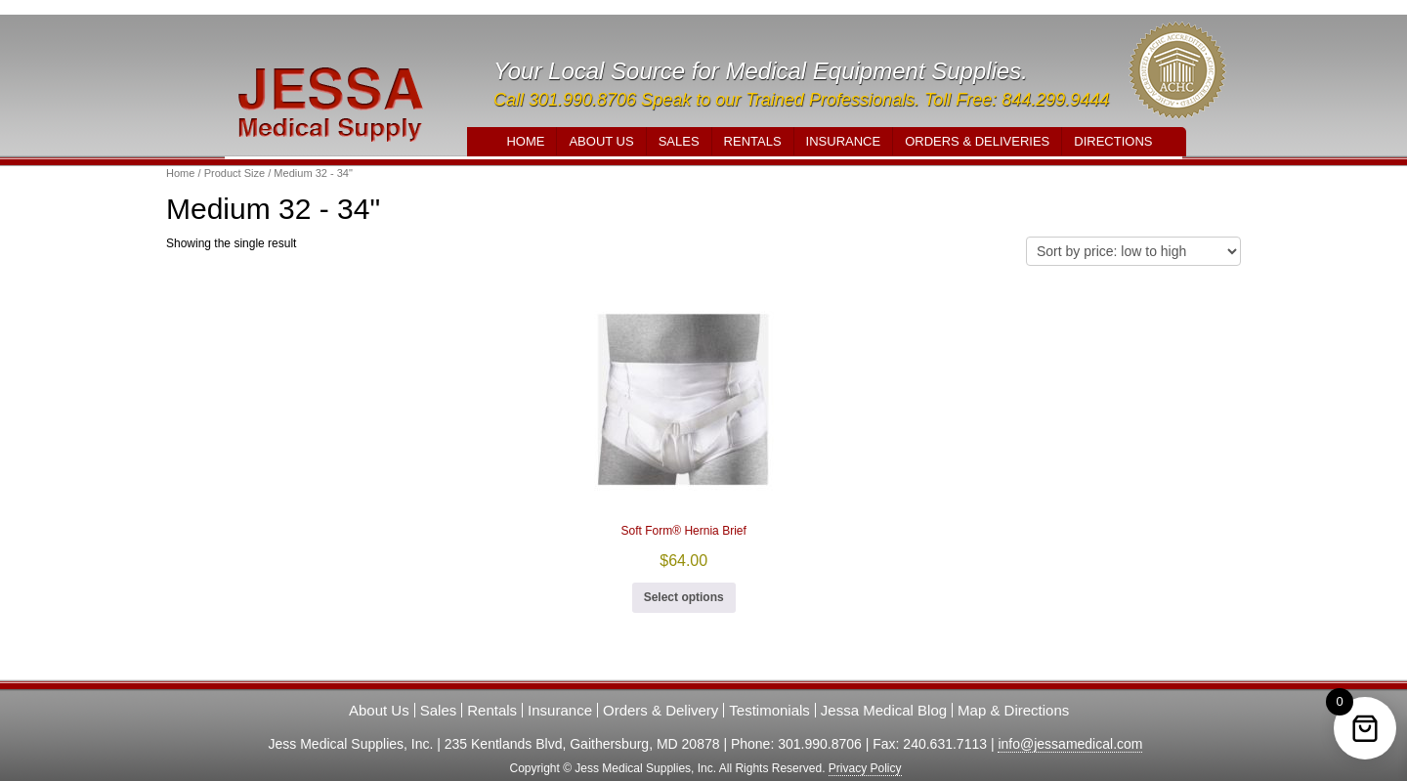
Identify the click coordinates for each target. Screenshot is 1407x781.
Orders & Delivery (660, 710)
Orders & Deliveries (977, 141)
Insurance (843, 141)
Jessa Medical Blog (884, 710)
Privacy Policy (865, 768)
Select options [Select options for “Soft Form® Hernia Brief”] (684, 597)
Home (525, 141)
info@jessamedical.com (1070, 744)
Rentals (753, 141)
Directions (1113, 141)
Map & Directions (1013, 710)
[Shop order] (1133, 251)
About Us (601, 141)
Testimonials (769, 710)
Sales (679, 141)
